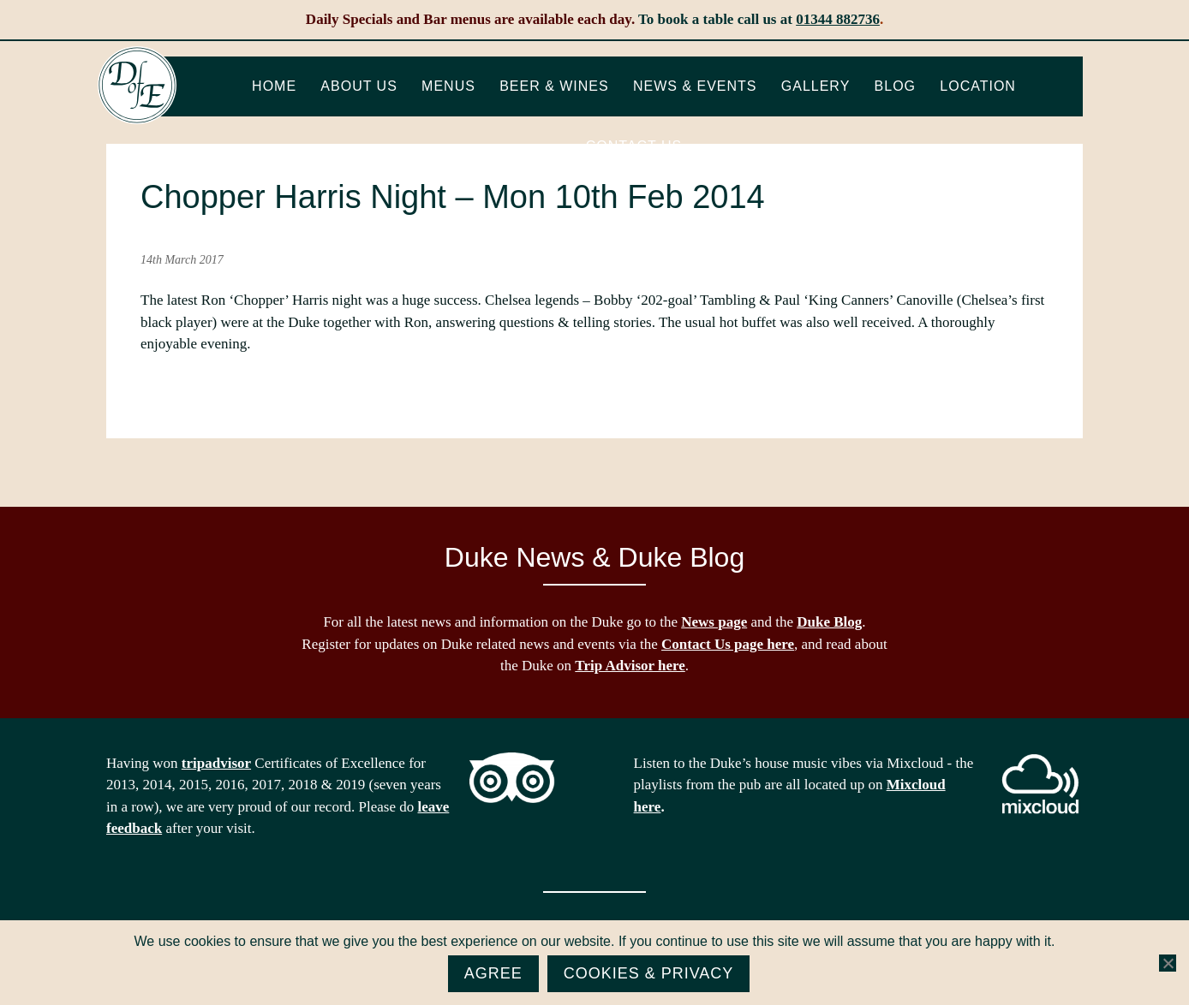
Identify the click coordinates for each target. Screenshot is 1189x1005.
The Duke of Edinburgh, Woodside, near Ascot (137, 85)
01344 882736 (838, 19)
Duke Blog (829, 622)
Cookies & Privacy (649, 973)
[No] (1167, 963)
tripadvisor (216, 763)
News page (714, 622)
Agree (493, 973)
